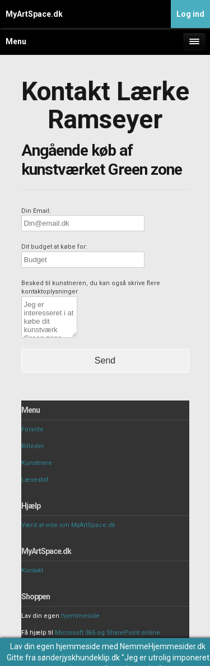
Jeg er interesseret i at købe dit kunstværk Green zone (49, 317)
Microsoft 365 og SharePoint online (107, 632)
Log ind (190, 14)
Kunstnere (36, 463)
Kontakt (32, 570)
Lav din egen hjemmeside (55, 646)
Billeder (32, 446)
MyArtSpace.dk (34, 14)
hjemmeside (80, 616)
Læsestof (35, 479)
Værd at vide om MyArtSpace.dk (68, 525)
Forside (32, 429)
